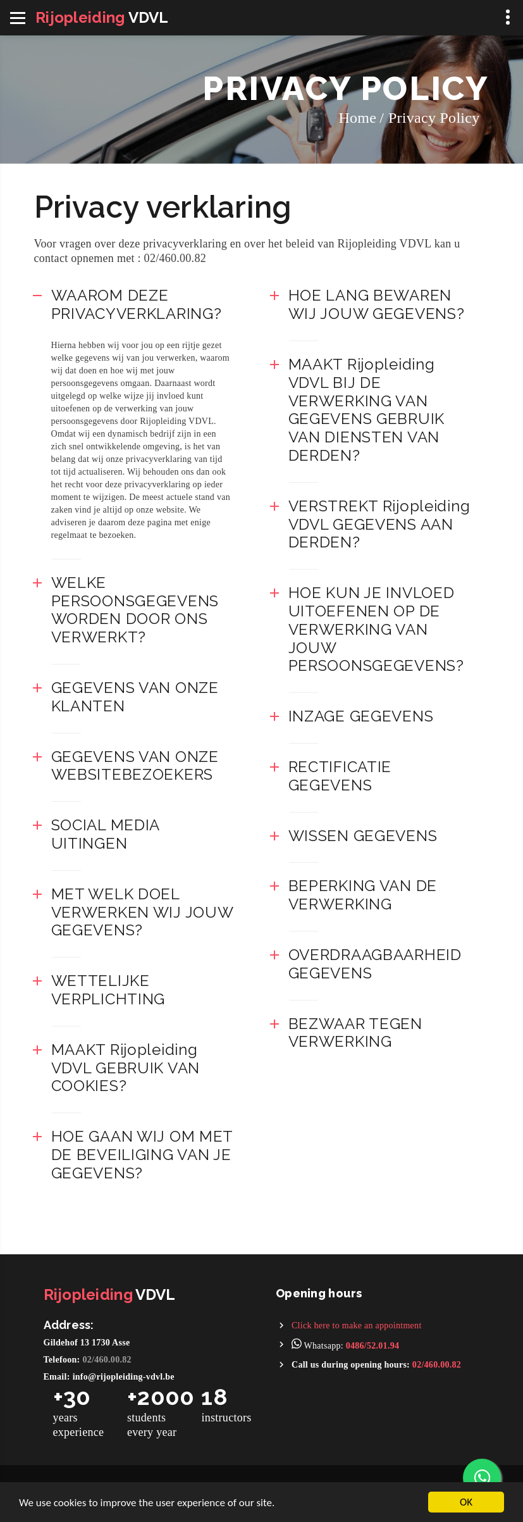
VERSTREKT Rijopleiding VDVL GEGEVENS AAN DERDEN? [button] (379, 524)
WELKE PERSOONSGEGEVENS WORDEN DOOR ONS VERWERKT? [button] (135, 609)
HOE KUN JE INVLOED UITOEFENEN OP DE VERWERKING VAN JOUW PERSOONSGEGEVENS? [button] (376, 629)
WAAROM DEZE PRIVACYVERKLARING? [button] (136, 304)
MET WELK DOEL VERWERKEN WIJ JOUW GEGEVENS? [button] (142, 912)
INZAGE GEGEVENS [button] (361, 716)
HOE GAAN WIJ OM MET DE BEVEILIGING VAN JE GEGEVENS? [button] (142, 1154)
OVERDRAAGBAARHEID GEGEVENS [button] (375, 963)
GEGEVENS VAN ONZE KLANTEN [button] (135, 696)
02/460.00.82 (107, 1359)
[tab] (143, 305)
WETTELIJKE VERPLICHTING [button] (108, 989)
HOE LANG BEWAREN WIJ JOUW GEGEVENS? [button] (376, 304)
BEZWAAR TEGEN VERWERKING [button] (355, 1032)
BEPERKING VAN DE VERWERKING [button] (363, 894)
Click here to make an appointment (357, 1325)
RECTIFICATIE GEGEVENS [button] (340, 776)
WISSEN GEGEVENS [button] (363, 835)
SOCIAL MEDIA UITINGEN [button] (105, 834)
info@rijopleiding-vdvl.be (124, 1377)
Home (357, 117)
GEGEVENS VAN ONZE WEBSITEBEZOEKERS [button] (135, 765)
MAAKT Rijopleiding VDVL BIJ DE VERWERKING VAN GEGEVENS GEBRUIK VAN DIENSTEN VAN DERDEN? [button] (366, 410)
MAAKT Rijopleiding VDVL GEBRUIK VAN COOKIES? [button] (125, 1067)
